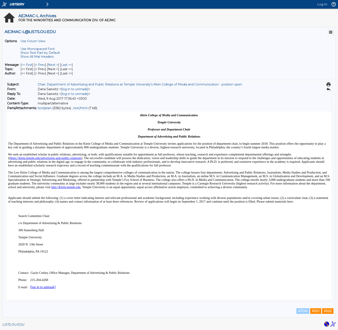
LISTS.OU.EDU (13, 325)
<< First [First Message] (27, 65)
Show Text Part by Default (40, 53)
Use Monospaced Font (37, 49)
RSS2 (328, 311)
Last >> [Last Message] (66, 65)
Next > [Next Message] (53, 65)
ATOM (303, 311)
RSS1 (315, 311)
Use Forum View (32, 41)
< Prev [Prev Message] (40, 65)
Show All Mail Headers (37, 57)
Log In (322, 4)
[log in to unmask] (74, 89)
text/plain (45, 108)
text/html (80, 108)
